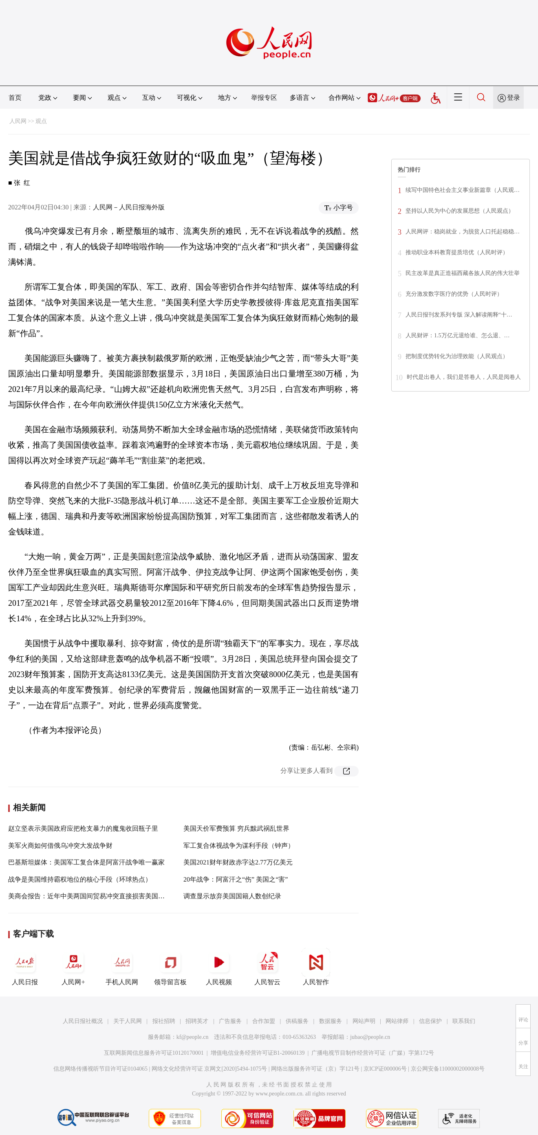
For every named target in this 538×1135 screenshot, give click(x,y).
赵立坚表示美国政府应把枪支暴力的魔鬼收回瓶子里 (83, 828)
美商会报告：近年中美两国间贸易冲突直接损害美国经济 (89, 896)
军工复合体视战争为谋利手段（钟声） (238, 845)
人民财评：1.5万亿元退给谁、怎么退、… (458, 335)
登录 (513, 97)
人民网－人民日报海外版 (129, 207)
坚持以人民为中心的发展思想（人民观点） (460, 211)
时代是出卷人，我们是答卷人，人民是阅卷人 (464, 377)
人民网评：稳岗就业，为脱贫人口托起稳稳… (463, 232)
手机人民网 (122, 966)
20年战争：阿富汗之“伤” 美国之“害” (235, 879)
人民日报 (25, 966)
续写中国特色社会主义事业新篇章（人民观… (463, 190)
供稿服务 (297, 1021)
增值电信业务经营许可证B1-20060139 (258, 1053)
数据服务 (330, 1021)
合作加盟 (263, 1021)
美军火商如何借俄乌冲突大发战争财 (60, 845)
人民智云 (267, 966)
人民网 (17, 121)
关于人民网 (127, 1021)
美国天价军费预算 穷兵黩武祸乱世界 (236, 828)
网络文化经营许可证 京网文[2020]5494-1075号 (209, 1069)
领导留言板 (170, 966)
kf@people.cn (192, 1037)
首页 (15, 97)
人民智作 (316, 966)
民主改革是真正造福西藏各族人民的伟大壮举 (463, 273)
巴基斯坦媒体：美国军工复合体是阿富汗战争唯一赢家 (86, 862)
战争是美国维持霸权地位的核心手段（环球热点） (80, 879)
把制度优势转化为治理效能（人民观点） (457, 356)
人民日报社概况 (83, 1021)
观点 (41, 121)
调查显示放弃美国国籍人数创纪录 (232, 896)
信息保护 (430, 1021)
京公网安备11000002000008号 (448, 1069)
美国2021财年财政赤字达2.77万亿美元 (238, 862)
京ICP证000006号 (385, 1069)
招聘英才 (196, 1021)
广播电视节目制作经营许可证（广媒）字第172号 (372, 1053)
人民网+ (73, 966)
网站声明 (364, 1021)
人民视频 (219, 966)
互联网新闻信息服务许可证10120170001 (154, 1053)
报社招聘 (163, 1021)
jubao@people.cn (370, 1037)
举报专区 (264, 97)
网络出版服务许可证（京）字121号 (315, 1069)
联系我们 (463, 1021)
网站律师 (397, 1021)
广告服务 (230, 1021)
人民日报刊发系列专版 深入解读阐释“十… (459, 315)
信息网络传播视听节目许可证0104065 (100, 1069)
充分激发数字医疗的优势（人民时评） (454, 294)
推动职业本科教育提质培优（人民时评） (457, 252)
